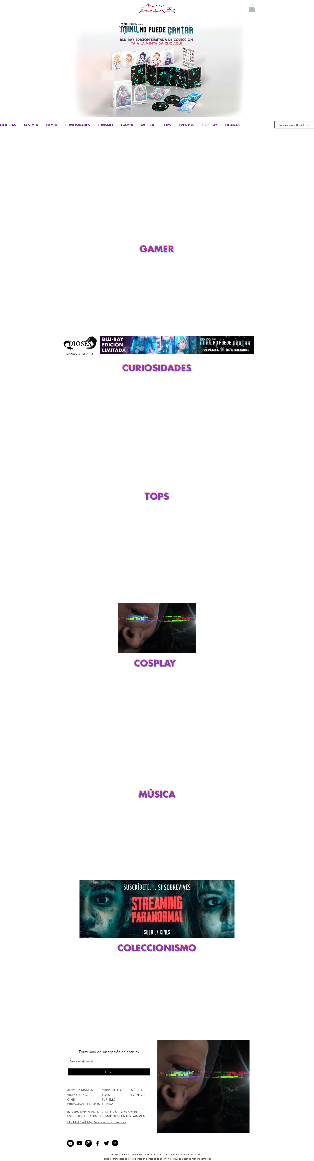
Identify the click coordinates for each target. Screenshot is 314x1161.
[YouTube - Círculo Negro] (70, 1143)
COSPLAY (209, 125)
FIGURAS (232, 125)
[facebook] (97, 1143)
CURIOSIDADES (77, 125)
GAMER (127, 125)
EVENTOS (186, 125)
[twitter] (106, 1143)
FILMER (51, 125)
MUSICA (147, 125)
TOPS (166, 125)
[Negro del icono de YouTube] (79, 1143)
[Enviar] (109, 1071)
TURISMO (105, 125)
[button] (251, 8)
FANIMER (31, 125)
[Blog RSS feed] (115, 1143)
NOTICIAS (8, 125)
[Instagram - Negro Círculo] (88, 1143)
